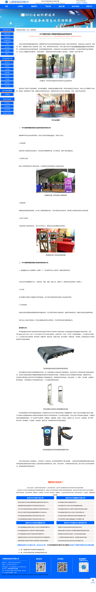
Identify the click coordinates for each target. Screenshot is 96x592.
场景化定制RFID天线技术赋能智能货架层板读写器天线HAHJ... (33, 502)
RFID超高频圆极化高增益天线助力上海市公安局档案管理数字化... (34, 527)
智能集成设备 (7, 33)
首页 (6, 6)
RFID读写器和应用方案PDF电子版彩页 (58, 545)
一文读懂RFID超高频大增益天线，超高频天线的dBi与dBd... (73, 537)
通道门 (7, 54)
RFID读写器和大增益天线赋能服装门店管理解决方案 (71, 519)
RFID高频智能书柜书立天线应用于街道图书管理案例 (31, 530)
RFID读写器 (24, 574)
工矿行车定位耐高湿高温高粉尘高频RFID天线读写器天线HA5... (33, 509)
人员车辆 (7, 69)
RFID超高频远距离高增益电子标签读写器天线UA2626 (31, 515)
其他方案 (7, 86)
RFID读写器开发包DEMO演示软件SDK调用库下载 (70, 540)
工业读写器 (29, 574)
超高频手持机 (41, 574)
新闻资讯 (34, 6)
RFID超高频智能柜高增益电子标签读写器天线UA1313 (31, 519)
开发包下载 (7, 109)
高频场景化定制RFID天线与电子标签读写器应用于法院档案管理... (34, 537)
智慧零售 (7, 76)
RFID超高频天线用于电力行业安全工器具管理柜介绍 (71, 512)
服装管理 (7, 82)
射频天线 (7, 50)
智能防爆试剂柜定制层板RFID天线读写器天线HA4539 (31, 505)
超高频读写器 (7, 40)
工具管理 (7, 79)
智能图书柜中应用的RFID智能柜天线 (33, 549)
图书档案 (7, 72)
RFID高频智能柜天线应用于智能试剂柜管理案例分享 (31, 534)
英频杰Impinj (17, 574)
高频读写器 (7, 37)
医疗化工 (7, 62)
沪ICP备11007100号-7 (12, 564)
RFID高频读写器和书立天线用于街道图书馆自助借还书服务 (73, 509)
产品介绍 (48, 6)
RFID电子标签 (10, 574)
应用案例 (7, 94)
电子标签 (7, 47)
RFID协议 (7, 106)
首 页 (28, 30)
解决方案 (62, 6)
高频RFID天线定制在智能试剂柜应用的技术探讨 (70, 527)
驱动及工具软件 (7, 113)
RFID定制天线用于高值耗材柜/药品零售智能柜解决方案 (72, 515)
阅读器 (46, 574)
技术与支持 (75, 6)
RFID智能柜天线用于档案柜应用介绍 (67, 502)
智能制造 (7, 65)
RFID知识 (7, 103)
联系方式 (89, 6)
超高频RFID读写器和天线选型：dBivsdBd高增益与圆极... (72, 534)
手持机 (7, 43)
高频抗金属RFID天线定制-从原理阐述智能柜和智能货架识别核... (74, 530)
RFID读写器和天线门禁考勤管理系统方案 (35, 552)
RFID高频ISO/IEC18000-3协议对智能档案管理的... (70, 505)
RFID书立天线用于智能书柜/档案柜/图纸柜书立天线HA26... (32, 512)
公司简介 (20, 6)
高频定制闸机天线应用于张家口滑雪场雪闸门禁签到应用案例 (33, 540)
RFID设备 (35, 574)
